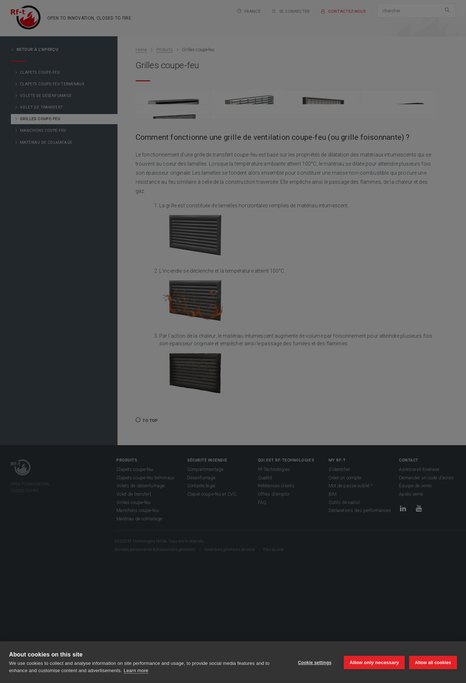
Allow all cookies (433, 662)
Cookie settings (313, 662)
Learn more (136, 670)
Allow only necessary (373, 662)
